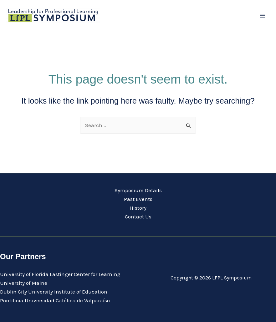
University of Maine (23, 283)
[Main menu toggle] (263, 15)
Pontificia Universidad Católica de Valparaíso (55, 300)
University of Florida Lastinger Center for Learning (60, 274)
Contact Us (138, 216)
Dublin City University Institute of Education (53, 292)
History (138, 208)
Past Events (138, 199)
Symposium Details (138, 190)
